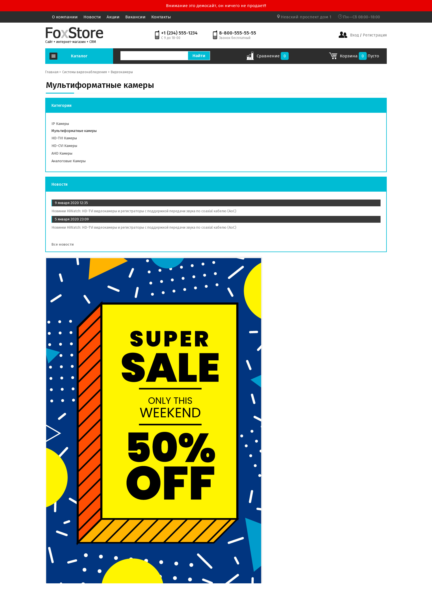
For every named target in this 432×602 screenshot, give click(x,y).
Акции (113, 17)
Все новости (64, 244)
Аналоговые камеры (68, 161)
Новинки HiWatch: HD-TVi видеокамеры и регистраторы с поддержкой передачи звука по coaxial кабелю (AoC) (143, 211)
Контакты (161, 17)
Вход (354, 35)
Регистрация (374, 35)
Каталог (79, 56)
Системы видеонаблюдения (84, 72)
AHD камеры (61, 153)
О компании (65, 17)
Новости (92, 17)
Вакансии (135, 17)
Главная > (53, 72)
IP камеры (60, 124)
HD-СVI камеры (64, 146)
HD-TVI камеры (64, 138)
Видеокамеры (122, 72)
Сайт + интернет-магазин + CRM (70, 42)
